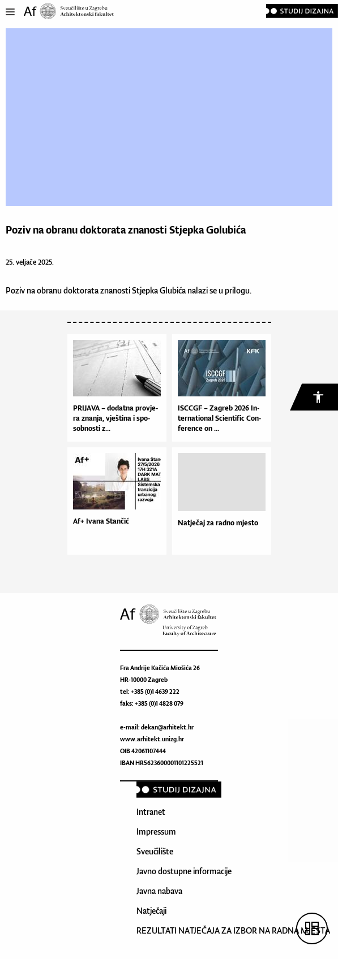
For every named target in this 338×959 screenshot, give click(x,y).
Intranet (150, 811)
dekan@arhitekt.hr (167, 727)
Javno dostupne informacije (184, 871)
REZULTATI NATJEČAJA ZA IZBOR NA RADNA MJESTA (233, 930)
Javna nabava (159, 890)
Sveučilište (154, 851)
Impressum (156, 831)
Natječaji (151, 910)
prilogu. (238, 290)
